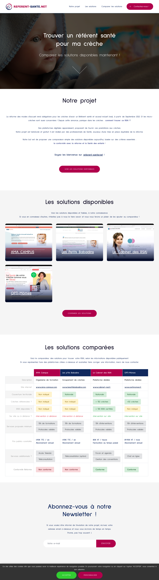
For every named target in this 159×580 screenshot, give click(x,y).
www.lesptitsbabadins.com (74, 387)
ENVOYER (106, 543)
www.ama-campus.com (46, 387)
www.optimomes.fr (133, 387)
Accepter (66, 575)
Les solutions (90, 6)
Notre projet (74, 6)
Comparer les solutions (111, 6)
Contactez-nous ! (139, 6)
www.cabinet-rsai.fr (102, 387)
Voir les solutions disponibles (79, 169)
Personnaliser (90, 575)
